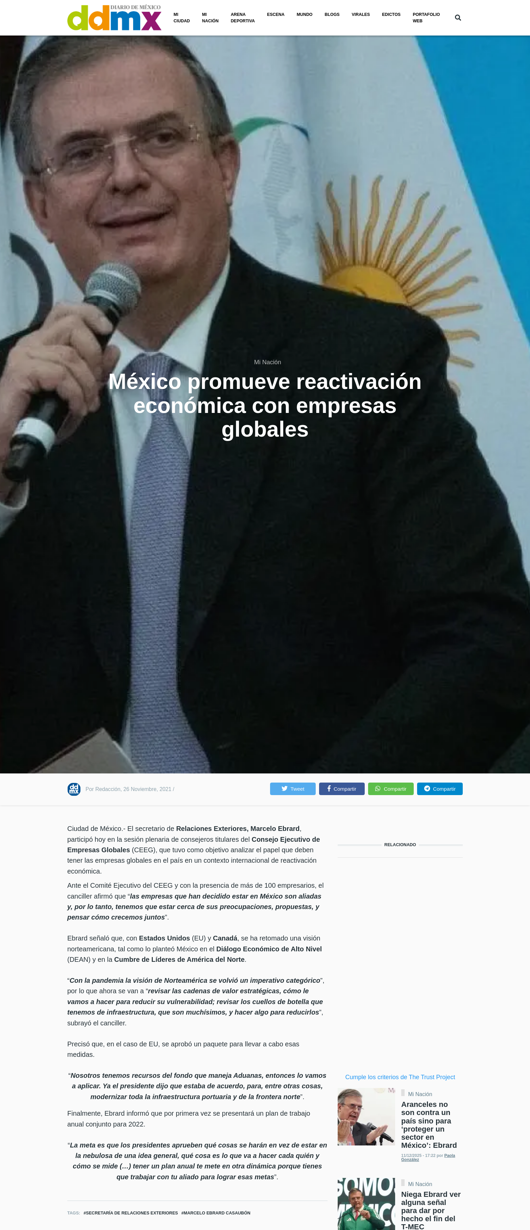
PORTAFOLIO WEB (426, 17)
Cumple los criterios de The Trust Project (400, 1077)
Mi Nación (267, 362)
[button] (293, 789)
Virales (361, 14)
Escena (276, 14)
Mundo (305, 14)
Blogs (332, 14)
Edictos (391, 14)
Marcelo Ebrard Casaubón (217, 1213)
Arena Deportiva (243, 17)
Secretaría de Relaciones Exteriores (132, 1213)
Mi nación (210, 17)
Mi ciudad (182, 17)
